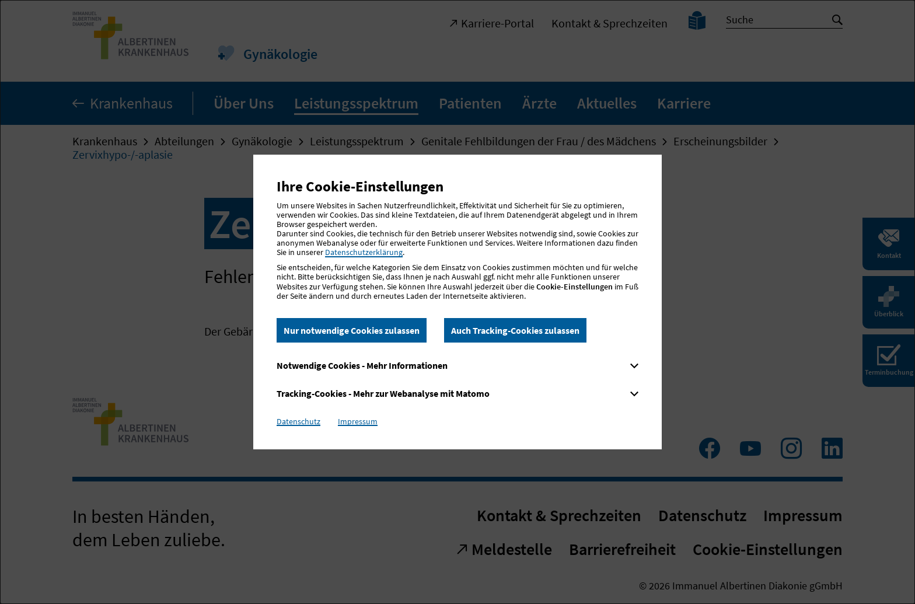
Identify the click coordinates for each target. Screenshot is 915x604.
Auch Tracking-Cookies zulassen (515, 330)
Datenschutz (298, 421)
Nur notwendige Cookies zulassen (352, 330)
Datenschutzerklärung (364, 252)
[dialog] (457, 302)
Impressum (358, 421)
